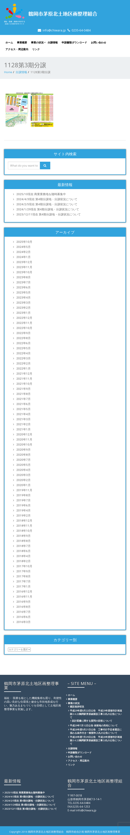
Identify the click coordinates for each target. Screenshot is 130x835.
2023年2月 (23, 307)
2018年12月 (24, 520)
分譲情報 (53, 42)
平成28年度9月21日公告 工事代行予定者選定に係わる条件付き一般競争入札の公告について (96, 731)
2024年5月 (23, 247)
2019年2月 (23, 515)
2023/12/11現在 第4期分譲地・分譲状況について (48, 214)
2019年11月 (24, 490)
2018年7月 (23, 546)
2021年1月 (23, 429)
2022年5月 (23, 348)
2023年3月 (23, 302)
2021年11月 (24, 378)
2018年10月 (24, 530)
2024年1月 (23, 257)
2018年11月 (24, 525)
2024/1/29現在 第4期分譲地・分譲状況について (47, 209)
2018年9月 (23, 535)
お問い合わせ (98, 42)
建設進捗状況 (77, 706)
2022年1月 (23, 368)
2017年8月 (23, 576)
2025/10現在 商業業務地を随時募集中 (41, 194)
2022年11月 (24, 323)
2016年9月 (23, 601)
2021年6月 (23, 404)
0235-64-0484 (81, 30)
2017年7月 (23, 581)
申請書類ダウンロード (74, 42)
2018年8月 (23, 541)
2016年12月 (24, 591)
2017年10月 (24, 566)
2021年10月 (24, 383)
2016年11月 (24, 596)
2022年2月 (23, 363)
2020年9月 (23, 449)
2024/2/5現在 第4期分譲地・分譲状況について (46, 204)
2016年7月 (23, 611)
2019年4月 (23, 510)
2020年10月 (24, 444)
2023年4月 (23, 297)
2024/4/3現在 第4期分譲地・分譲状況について (46, 199)
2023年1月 (23, 312)
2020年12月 (24, 434)
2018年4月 (23, 556)
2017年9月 (23, 571)
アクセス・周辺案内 (16, 49)
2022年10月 (24, 328)
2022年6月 (23, 343)
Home (8, 72)
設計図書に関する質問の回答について (92, 720)
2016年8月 (23, 606)
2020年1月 (23, 485)
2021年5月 (23, 409)
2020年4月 (23, 470)
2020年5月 (23, 464)
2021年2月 (23, 424)
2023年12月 (24, 262)
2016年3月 (23, 622)
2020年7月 (23, 459)
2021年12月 (24, 373)
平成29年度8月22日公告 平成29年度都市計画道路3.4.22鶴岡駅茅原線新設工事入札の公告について (96, 714)
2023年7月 (23, 282)
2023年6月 (23, 287)
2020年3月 (23, 475)
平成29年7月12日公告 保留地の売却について (94, 725)
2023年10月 (24, 272)
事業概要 (22, 42)
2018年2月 (23, 561)
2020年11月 (24, 439)
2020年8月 (23, 454)
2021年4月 (23, 414)
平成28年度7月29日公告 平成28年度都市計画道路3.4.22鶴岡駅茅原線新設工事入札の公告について (96, 740)
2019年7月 (23, 500)
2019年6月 (23, 505)
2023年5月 (23, 292)
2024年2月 (23, 252)
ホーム (9, 42)
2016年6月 (23, 617)
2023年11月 (24, 267)
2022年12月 (24, 318)
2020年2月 (23, 480)
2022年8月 (23, 338)
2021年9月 (23, 388)
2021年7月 (23, 399)
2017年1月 (23, 586)
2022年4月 (23, 353)
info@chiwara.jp (54, 30)
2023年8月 (23, 277)
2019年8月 (23, 495)
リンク (36, 49)
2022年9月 (23, 333)
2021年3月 (23, 419)
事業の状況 (38, 42)
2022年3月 (23, 358)
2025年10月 (24, 241)
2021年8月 (23, 394)
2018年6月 (23, 551)
